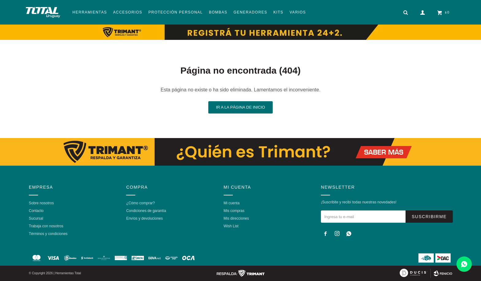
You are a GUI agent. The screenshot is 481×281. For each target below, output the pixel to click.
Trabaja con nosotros (46, 226)
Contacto (36, 211)
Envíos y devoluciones (144, 218)
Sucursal (36, 218)
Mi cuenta (232, 203)
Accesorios (127, 12)
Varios (298, 12)
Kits (278, 12)
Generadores (250, 12)
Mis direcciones (236, 218)
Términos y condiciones (48, 234)
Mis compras (234, 211)
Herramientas (89, 12)
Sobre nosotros (41, 203)
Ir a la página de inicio (240, 107)
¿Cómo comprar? (140, 203)
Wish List (231, 226)
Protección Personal (175, 12)
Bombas (218, 12)
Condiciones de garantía (146, 211)
